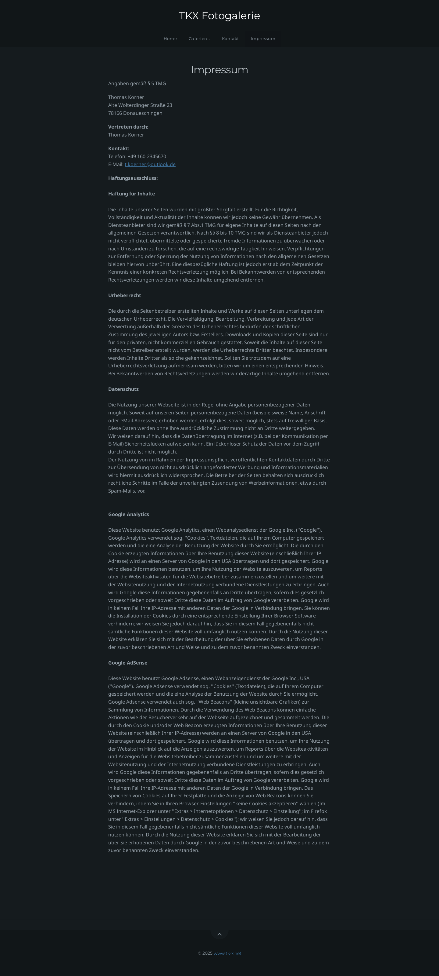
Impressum (263, 38)
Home (170, 38)
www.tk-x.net (227, 953)
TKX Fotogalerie (219, 15)
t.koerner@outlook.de (150, 164)
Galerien (198, 38)
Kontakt (230, 38)
